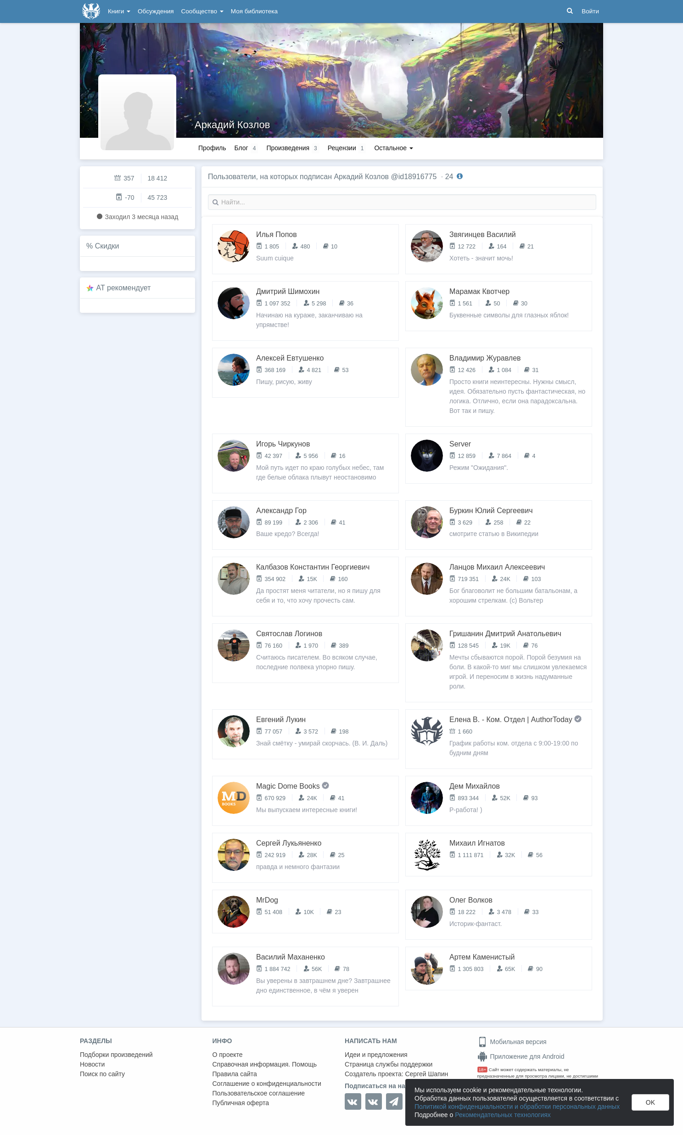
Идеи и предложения (376, 1054)
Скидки (107, 246)
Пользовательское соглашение (259, 1093)
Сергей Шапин (426, 1074)
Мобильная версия (512, 1042)
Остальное (393, 148)
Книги (119, 11)
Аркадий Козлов (232, 124)
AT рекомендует (123, 288)
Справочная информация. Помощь (265, 1064)
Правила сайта (235, 1074)
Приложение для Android (521, 1056)
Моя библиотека (254, 11)
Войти (590, 11)
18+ (483, 1069)
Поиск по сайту (102, 1074)
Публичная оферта (241, 1103)
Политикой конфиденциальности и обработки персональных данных (517, 1106)
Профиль (212, 148)
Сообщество (202, 11)
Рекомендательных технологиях (503, 1114)
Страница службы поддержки (388, 1064)
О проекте (228, 1054)
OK (650, 1102)
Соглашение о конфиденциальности (267, 1083)
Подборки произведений (116, 1054)
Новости (92, 1064)
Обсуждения (156, 11)
